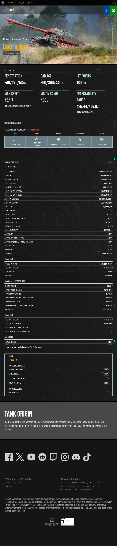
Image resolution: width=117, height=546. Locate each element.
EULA (8, 487)
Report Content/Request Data (82, 483)
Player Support (16, 483)
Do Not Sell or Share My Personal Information (78, 488)
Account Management (20, 479)
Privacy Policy (70, 479)
